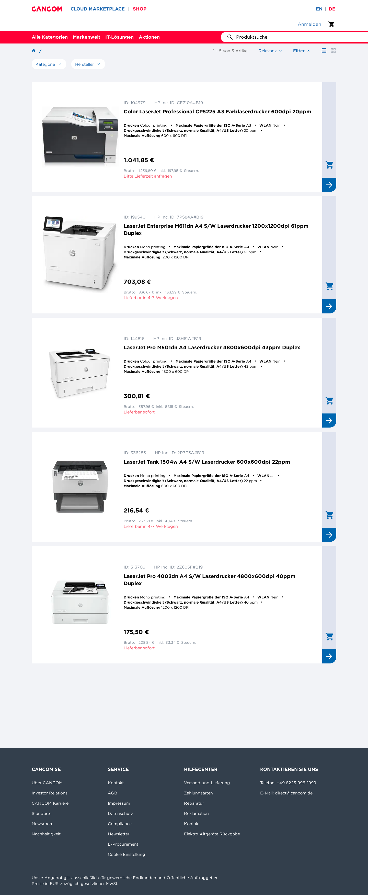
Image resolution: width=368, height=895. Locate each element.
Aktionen (149, 37)
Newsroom (42, 823)
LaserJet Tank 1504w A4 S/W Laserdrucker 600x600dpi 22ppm (207, 462)
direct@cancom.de (294, 792)
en (319, 9)
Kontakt (116, 782)
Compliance (120, 823)
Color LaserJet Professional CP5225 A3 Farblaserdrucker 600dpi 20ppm (217, 111)
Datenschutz (120, 813)
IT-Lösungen (119, 37)
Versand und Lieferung (207, 782)
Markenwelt (86, 37)
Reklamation (196, 813)
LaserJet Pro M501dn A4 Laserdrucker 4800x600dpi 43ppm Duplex (212, 347)
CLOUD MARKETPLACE (98, 9)
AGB (112, 792)
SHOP (139, 9)
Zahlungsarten (198, 792)
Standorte (41, 813)
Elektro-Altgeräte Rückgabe (212, 833)
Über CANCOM (47, 782)
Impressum (119, 803)
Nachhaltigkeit (46, 833)
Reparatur (194, 803)
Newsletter (118, 833)
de (332, 9)
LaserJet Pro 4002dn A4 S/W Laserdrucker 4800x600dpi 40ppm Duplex (209, 579)
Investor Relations (49, 792)
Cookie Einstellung (126, 854)
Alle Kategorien (50, 37)
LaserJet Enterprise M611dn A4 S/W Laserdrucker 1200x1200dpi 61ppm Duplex (216, 229)
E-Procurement (123, 844)
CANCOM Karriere (50, 803)
